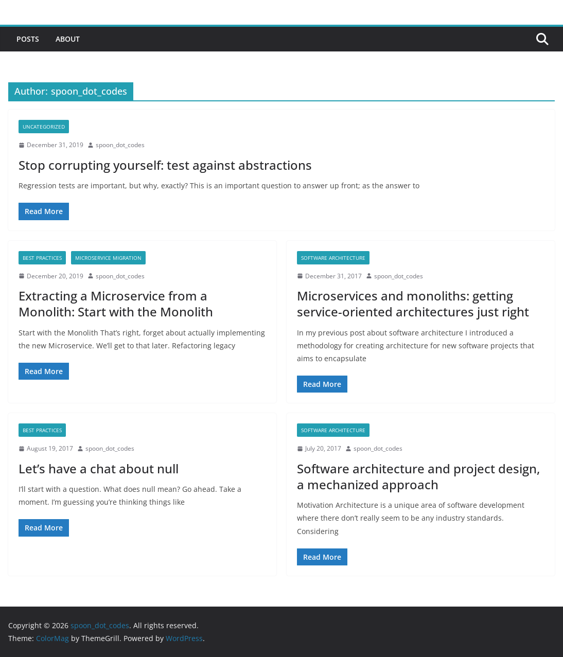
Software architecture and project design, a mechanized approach (418, 476)
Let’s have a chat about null (99, 468)
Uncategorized (44, 126)
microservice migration (108, 257)
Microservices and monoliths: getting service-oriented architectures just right (413, 303)
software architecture (333, 257)
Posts (27, 39)
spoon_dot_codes (120, 144)
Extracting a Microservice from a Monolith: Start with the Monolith (116, 303)
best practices (42, 257)
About (68, 39)
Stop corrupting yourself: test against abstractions (165, 164)
